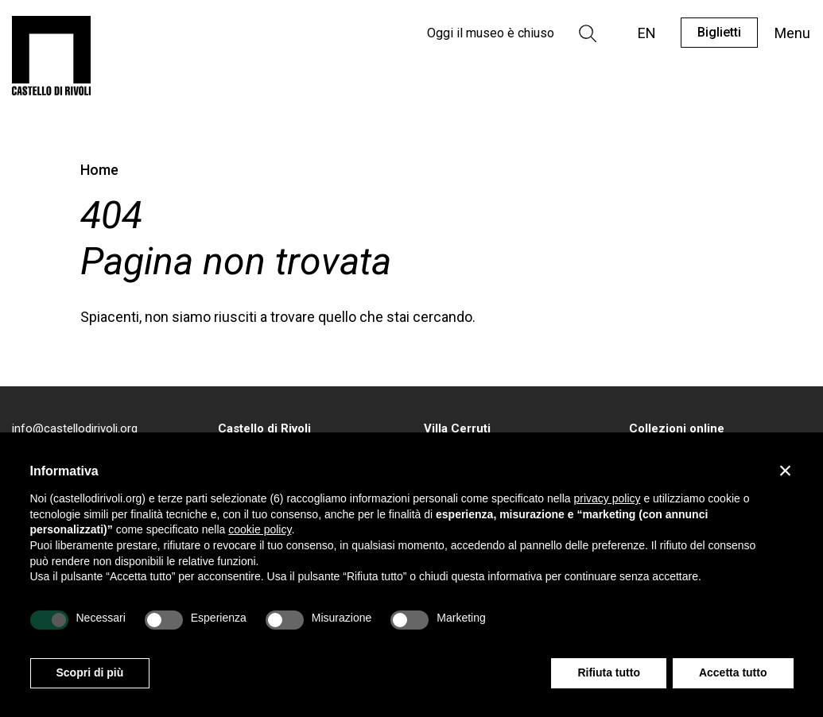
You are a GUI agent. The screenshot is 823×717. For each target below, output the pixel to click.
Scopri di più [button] (90, 672)
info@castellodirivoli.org (75, 428)
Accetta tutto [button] (733, 672)
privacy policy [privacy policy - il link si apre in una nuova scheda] (606, 498)
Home (99, 169)
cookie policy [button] (259, 529)
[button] (785, 470)
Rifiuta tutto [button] (608, 672)
